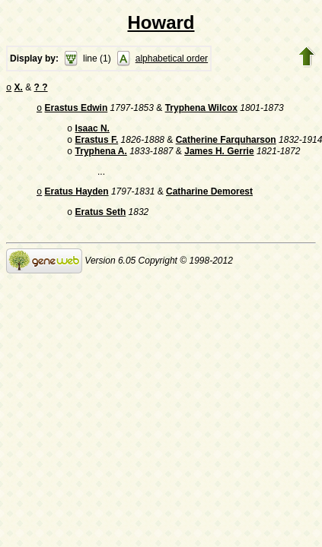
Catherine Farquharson (226, 146)
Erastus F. (97, 146)
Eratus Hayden (77, 200)
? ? (41, 89)
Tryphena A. (101, 158)
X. (18, 89)
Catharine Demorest (209, 200)
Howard (160, 22)
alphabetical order (171, 58)
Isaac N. (92, 133)
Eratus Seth (100, 222)
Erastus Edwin (76, 111)
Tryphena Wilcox (201, 111)
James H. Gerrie (218, 158)
